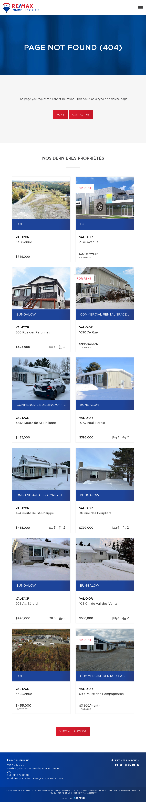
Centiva (79, 798)
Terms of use (65, 793)
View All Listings (72, 731)
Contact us (81, 115)
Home (60, 115)
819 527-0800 (21, 775)
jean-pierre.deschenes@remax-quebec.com (38, 778)
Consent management (85, 793)
